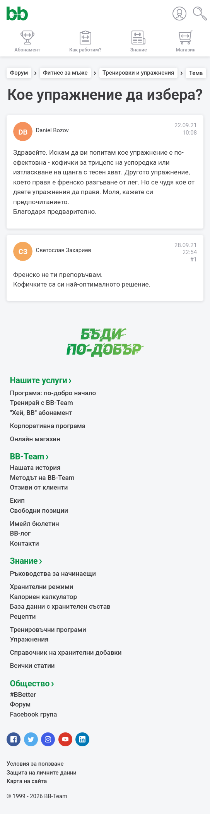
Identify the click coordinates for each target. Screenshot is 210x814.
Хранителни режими (41, 586)
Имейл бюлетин (34, 523)
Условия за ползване (35, 763)
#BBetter (23, 694)
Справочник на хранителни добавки (66, 652)
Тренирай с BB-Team (41, 402)
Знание (24, 561)
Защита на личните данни (42, 772)
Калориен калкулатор (43, 597)
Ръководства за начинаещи (53, 573)
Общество (30, 683)
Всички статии (32, 665)
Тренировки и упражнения (138, 73)
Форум (19, 73)
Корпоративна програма (47, 426)
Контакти (24, 543)
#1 (193, 259)
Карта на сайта (27, 781)
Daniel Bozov (52, 130)
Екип (17, 500)
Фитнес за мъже (65, 73)
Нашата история (35, 467)
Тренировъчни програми (48, 629)
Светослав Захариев (64, 250)
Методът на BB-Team (42, 477)
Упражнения (29, 639)
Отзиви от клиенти (39, 487)
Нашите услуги (38, 380)
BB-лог (20, 533)
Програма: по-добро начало (53, 393)
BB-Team (27, 456)
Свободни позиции (39, 510)
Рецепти (23, 616)
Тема (196, 73)
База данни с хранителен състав (60, 606)
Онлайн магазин (35, 439)
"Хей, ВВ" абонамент (41, 412)
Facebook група (33, 714)
